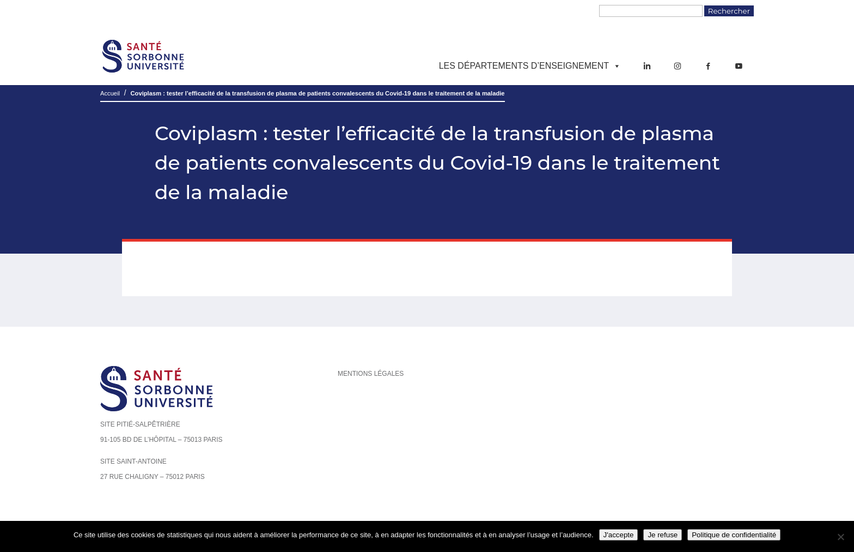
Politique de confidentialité (734, 535)
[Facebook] (708, 66)
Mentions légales (371, 373)
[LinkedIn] (647, 66)
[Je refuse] (840, 536)
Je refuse (663, 535)
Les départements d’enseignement (530, 66)
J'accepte (618, 535)
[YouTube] (738, 66)
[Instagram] (677, 66)
